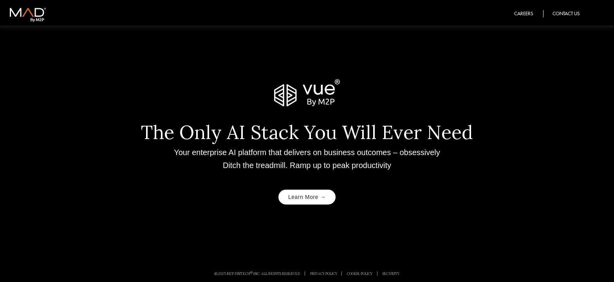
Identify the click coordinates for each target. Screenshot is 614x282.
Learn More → (307, 197)
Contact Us (566, 13)
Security (391, 273)
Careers (523, 13)
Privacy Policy (323, 273)
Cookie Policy (359, 273)
